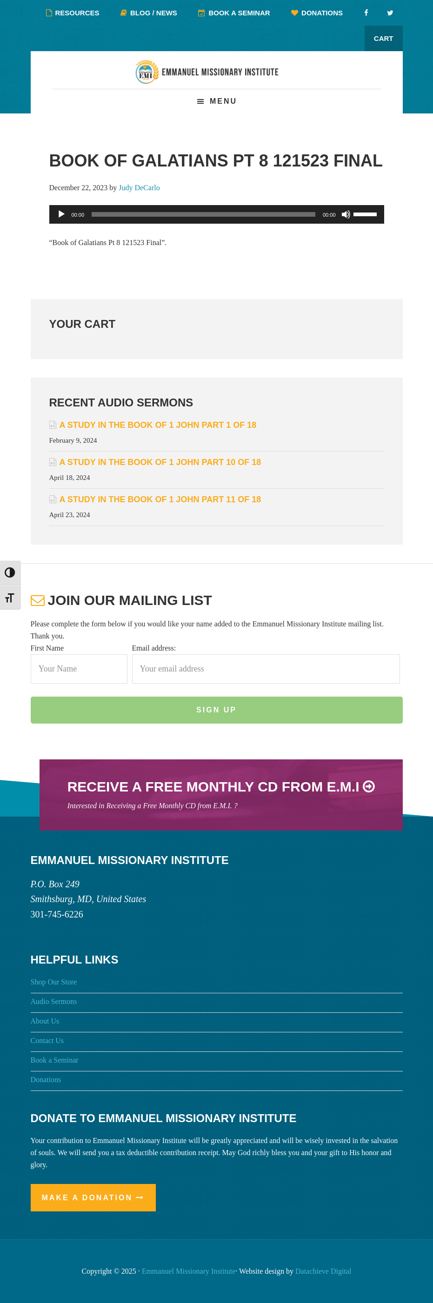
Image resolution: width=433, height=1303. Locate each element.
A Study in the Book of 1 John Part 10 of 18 (160, 462)
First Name (47, 648)
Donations (46, 1080)
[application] (216, 214)
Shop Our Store (54, 982)
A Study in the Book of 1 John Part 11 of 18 (160, 499)
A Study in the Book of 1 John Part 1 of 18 (158, 425)
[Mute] (346, 214)
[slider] (203, 214)
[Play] (61, 214)
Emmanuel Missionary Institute (216, 77)
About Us (45, 1021)
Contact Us (47, 1040)
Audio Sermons (54, 1001)
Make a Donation (87, 1198)
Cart (383, 38)
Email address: (154, 648)
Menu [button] (223, 101)
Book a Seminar (55, 1060)
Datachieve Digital (323, 1271)
